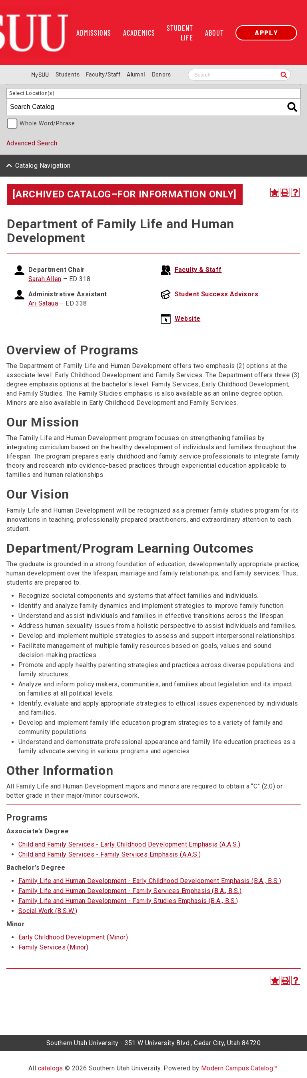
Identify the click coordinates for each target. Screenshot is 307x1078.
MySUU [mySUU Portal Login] (40, 74)
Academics (139, 32)
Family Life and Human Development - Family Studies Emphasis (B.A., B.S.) (128, 901)
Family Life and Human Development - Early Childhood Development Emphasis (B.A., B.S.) (149, 881)
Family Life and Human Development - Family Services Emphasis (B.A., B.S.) (129, 891)
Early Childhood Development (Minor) (73, 937)
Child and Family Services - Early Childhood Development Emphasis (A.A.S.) (129, 844)
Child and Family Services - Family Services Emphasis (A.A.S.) (109, 854)
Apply (266, 32)
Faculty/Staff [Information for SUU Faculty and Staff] (103, 74)
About (214, 32)
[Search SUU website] (239, 74)
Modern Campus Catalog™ (239, 1068)
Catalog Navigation (42, 165)
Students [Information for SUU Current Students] (68, 74)
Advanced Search (31, 143)
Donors (161, 74)
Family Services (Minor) (53, 947)
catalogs (50, 1068)
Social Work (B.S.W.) (47, 911)
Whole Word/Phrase (47, 123)
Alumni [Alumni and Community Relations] (136, 74)
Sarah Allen (44, 279)
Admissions (93, 32)
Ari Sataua (43, 303)
